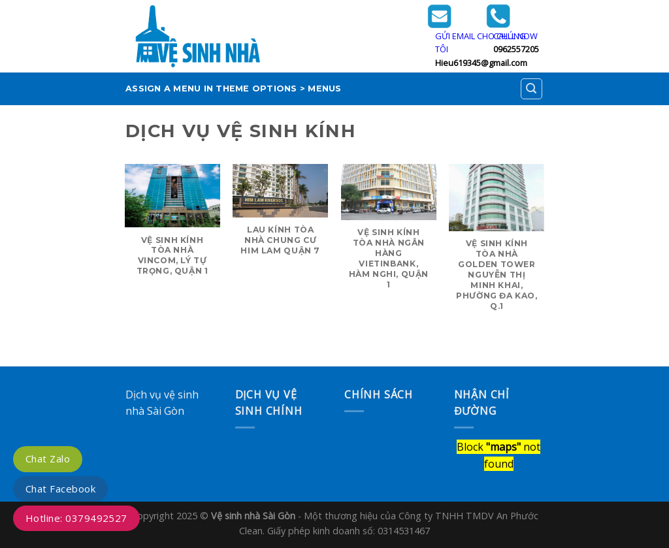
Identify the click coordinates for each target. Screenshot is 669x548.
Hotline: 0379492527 (76, 517)
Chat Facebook (60, 488)
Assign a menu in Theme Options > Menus (233, 88)
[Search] (532, 88)
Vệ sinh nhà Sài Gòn (253, 515)
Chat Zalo (47, 458)
